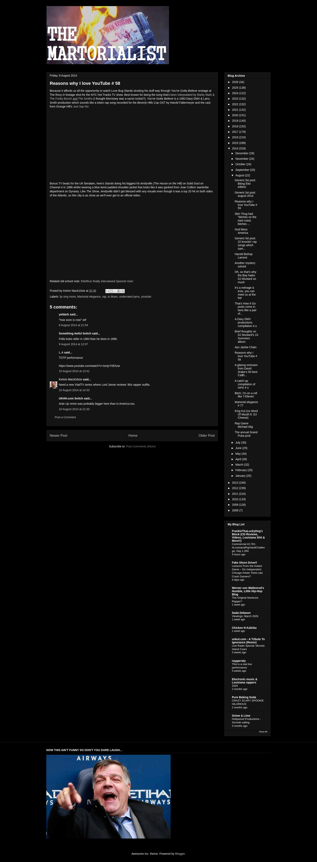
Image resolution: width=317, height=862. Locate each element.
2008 (235, 510)
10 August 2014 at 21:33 (74, 409)
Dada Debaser (241, 612)
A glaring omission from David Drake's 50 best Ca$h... (246, 370)
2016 (235, 137)
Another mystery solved (245, 264)
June (238, 448)
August (240, 175)
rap (104, 296)
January (240, 475)
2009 (235, 504)
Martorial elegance (88, 296)
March (239, 464)
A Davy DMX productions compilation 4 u (246, 322)
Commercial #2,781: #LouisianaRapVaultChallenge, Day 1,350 (248, 548)
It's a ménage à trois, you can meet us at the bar (245, 292)
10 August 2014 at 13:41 (74, 371)
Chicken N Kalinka (244, 627)
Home (132, 435)
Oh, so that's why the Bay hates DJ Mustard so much (245, 277)
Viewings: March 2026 (245, 616)
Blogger (180, 853)
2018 (235, 126)
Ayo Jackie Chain (246, 347)
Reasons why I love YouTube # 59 (246, 205)
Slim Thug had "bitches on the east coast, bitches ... (245, 219)
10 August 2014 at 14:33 (74, 390)
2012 (235, 488)
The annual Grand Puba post (246, 434)
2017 (235, 131)
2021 (235, 109)
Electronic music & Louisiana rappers (244, 681)
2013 (235, 482)
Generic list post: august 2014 (245, 194)
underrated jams (129, 296)
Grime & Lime (241, 715)
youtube (146, 296)
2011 (235, 493)
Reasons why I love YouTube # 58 (246, 356)
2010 (235, 499)
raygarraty (239, 660)
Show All (263, 731)
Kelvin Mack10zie (70, 379)
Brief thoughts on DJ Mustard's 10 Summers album (246, 336)
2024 (235, 93)
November (242, 158)
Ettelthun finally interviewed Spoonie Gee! (107, 281)
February (241, 470)
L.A (61, 352)
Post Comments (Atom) (140, 446)
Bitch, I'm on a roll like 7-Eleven (246, 395)
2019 (235, 120)
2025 (235, 87)
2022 (235, 104)
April (238, 459)
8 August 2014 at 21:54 (73, 325)
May (238, 453)
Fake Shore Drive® (244, 562)
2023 (235, 98)
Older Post (207, 435)
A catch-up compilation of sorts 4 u (245, 384)
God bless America (241, 231)
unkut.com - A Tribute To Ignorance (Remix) (248, 640)
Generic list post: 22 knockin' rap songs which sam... (246, 243)
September (242, 169)
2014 (235, 148)
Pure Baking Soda (244, 697)
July (238, 442)
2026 (235, 82)
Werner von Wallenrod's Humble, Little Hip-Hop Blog (248, 591)
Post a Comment (65, 417)
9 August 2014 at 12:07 (73, 344)
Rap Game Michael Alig (244, 425)
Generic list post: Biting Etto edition (245, 184)
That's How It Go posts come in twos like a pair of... (246, 308)
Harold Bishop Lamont (244, 255)
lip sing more (68, 296)
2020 (235, 115)
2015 (235, 143)
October (240, 164)
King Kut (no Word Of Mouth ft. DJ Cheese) (246, 414)
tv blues (112, 296)
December (242, 153)
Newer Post (58, 435)
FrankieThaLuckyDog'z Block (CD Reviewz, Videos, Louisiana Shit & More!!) (248, 535)
